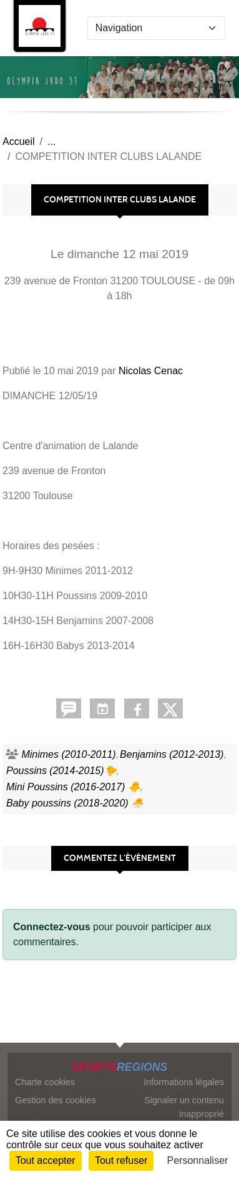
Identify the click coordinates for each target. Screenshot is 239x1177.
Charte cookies (45, 1082)
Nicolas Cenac (151, 370)
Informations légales (184, 1082)
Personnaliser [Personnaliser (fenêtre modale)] (197, 1160)
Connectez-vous (51, 926)
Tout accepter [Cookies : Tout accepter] (46, 1160)
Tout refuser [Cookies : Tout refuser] (121, 1160)
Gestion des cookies (55, 1100)
